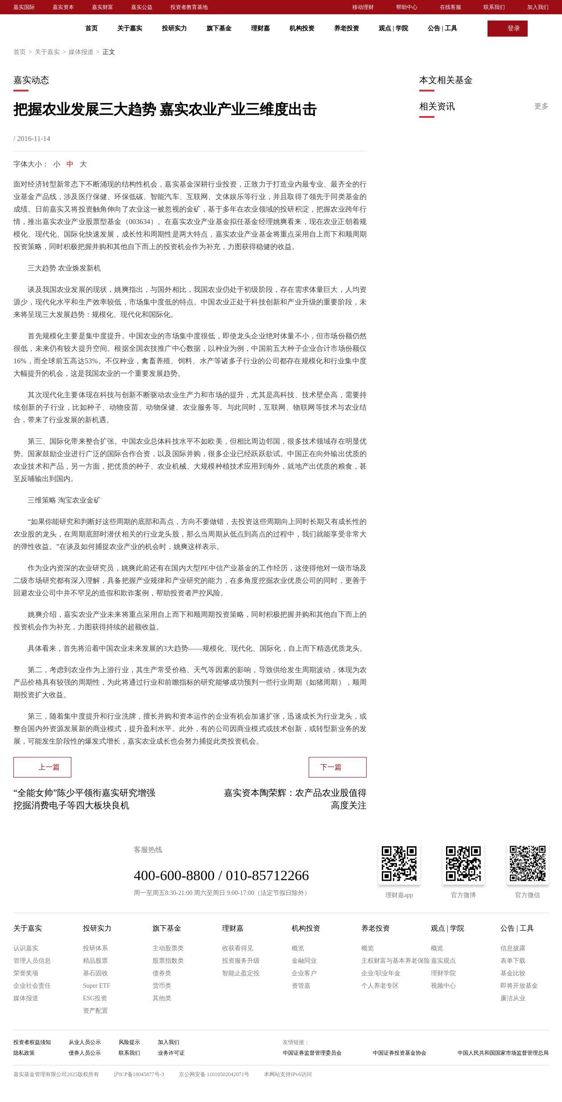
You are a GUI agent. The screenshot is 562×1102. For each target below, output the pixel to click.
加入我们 (538, 7)
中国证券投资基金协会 (399, 1053)
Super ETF (96, 985)
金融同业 (304, 960)
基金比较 (512, 973)
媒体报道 (86, 52)
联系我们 (494, 7)
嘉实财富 (102, 7)
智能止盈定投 (241, 973)
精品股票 (95, 960)
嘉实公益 (142, 7)
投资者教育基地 (189, 7)
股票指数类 (168, 960)
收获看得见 (237, 948)
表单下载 (512, 960)
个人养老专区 (380, 985)
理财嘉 (260, 28)
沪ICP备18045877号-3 (139, 1074)
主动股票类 (168, 948)
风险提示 (129, 1042)
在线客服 (450, 7)
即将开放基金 (519, 985)
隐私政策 (24, 1053)
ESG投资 (95, 998)
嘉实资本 (63, 7)
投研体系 (95, 948)
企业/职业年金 (381, 973)
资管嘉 (301, 985)
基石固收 (95, 973)
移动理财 (363, 7)
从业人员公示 (85, 1042)
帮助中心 (406, 7)
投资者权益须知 (32, 1042)
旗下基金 (219, 28)
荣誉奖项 (25, 973)
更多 (541, 106)
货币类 (162, 985)
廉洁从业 (512, 998)
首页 (91, 28)
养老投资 (346, 28)
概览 (298, 948)
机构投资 (301, 28)
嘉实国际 (24, 7)
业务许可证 (171, 1053)
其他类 (162, 998)
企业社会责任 (32, 985)
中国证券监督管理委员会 (312, 1053)
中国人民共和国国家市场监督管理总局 (503, 1053)
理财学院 (443, 973)
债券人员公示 (85, 1053)
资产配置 (95, 1010)
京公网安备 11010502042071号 (214, 1074)
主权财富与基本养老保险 (395, 960)
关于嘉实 (129, 28)
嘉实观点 (443, 960)
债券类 (162, 973)
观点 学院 (393, 28)
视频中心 (443, 985)
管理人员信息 (32, 960)
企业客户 (304, 973)
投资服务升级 (241, 960)
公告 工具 (442, 28)
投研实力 (174, 28)
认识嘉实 (25, 948)
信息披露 (512, 948)
